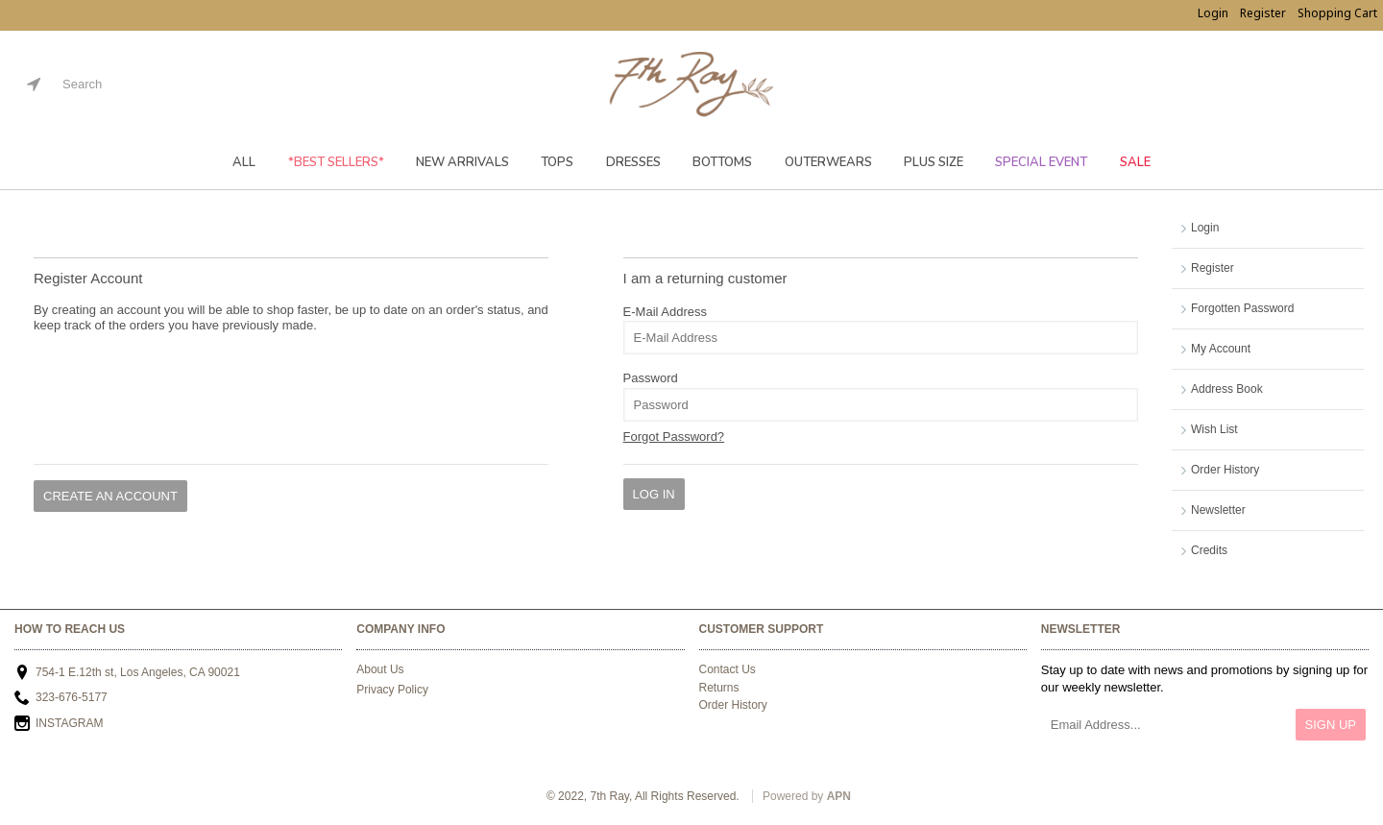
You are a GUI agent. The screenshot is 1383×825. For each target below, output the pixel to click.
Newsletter (1218, 510)
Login (1205, 227)
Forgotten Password (1242, 308)
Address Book (1227, 389)
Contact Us (727, 669)
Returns (719, 687)
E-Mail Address (665, 311)
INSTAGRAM (58, 724)
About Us (379, 669)
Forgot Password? (674, 436)
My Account (1220, 348)
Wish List (1214, 429)
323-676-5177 (61, 699)
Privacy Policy (392, 689)
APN (839, 796)
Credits (1209, 550)
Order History (1225, 469)
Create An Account (110, 496)
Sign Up (1330, 724)
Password (650, 378)
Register (1212, 268)
